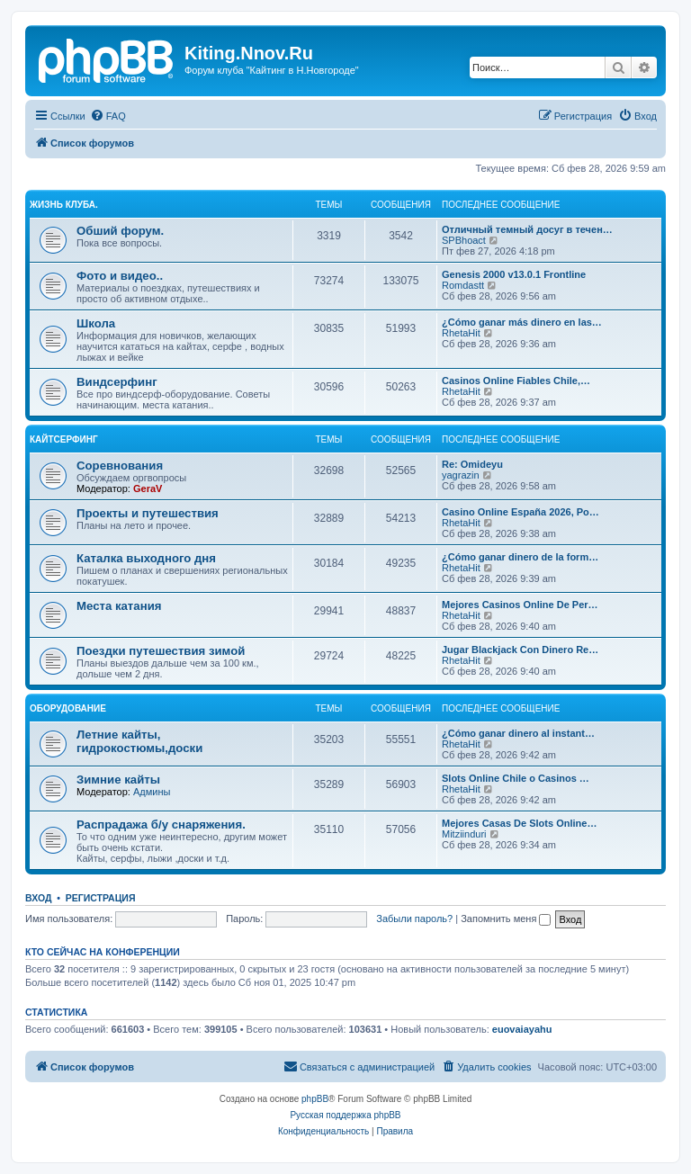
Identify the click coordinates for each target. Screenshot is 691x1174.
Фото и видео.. (119, 275)
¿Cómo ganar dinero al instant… (518, 733)
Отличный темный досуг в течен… (527, 229)
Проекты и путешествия (147, 513)
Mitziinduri (464, 834)
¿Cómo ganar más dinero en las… (522, 322)
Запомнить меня (506, 918)
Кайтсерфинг (64, 439)
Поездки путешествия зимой (160, 651)
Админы (151, 791)
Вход (38, 897)
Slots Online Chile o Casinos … (515, 778)
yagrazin (461, 475)
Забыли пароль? (414, 918)
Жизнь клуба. (64, 205)
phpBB (314, 1099)
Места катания (118, 606)
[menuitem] (108, 116)
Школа (95, 323)
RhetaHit (461, 332)
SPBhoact (464, 240)
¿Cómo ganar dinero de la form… (520, 556)
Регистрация (101, 897)
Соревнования (119, 465)
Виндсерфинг (116, 382)
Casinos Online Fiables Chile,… (516, 380)
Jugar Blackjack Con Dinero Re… (520, 649)
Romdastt (463, 285)
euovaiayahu (522, 1029)
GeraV (147, 488)
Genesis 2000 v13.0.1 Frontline (514, 274)
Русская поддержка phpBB (345, 1115)
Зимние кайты (118, 779)
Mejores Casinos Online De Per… (520, 604)
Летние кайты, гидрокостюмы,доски (139, 741)
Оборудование (68, 708)
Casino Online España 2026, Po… (520, 511)
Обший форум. (120, 230)
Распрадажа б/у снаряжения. (161, 824)
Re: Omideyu (472, 464)
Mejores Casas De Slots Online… (519, 823)
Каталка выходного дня (146, 558)
